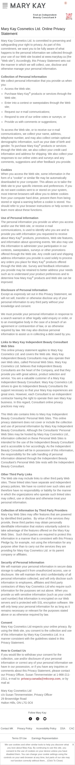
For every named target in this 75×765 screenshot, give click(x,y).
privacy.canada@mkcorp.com (40, 678)
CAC (71, 728)
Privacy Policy (24, 728)
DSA (62, 728)
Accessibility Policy (46, 728)
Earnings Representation (45, 738)
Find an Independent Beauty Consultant (45, 16)
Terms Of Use (19, 738)
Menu (5, 5)
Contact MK (7, 728)
